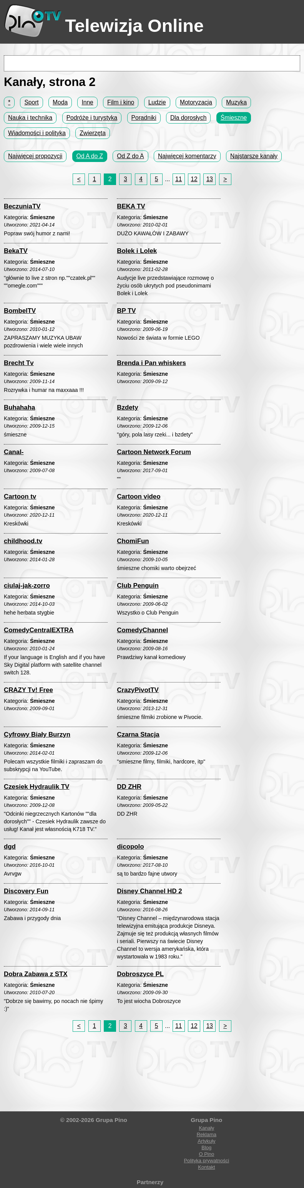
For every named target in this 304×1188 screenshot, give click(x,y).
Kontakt (206, 1167)
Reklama (206, 1134)
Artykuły (206, 1141)
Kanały (206, 1128)
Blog (206, 1147)
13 (209, 179)
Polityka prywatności (206, 1160)
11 (178, 179)
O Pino (206, 1154)
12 (194, 179)
